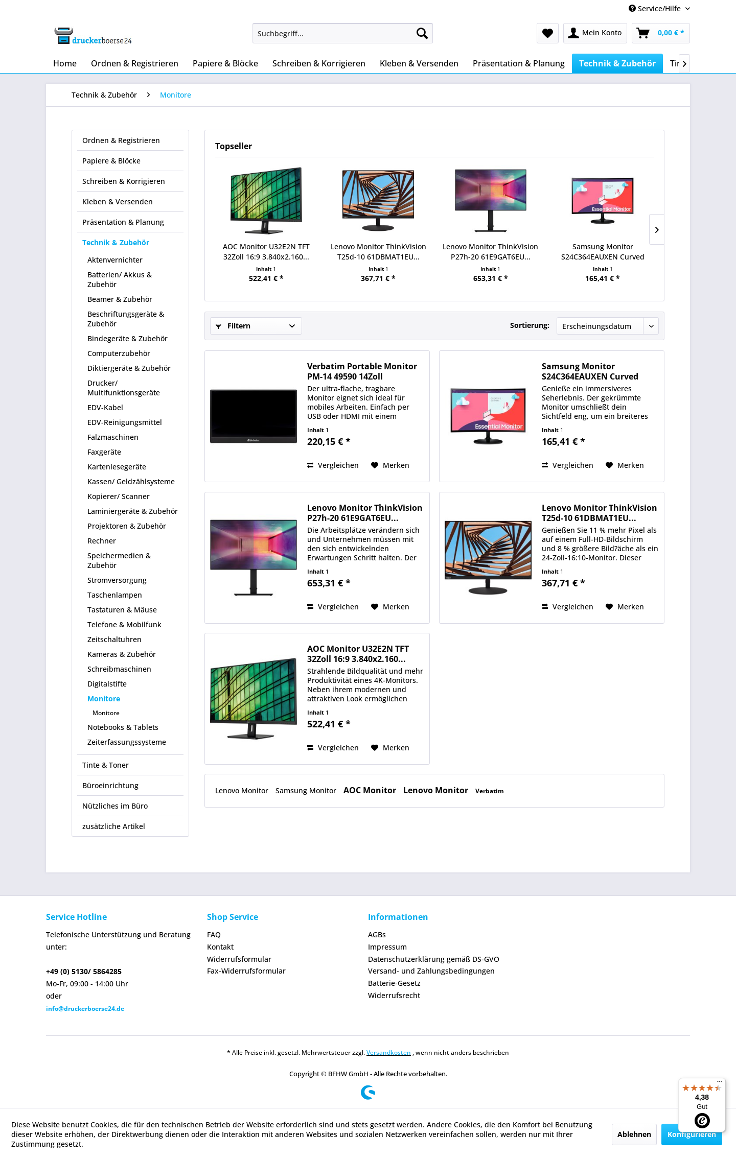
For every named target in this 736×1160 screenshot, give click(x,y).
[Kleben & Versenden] (419, 63)
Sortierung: (529, 325)
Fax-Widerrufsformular (246, 971)
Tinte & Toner (105, 765)
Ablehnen (634, 1134)
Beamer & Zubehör (119, 299)
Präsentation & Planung (123, 222)
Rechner (101, 541)
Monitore (103, 698)
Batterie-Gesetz (394, 983)
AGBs (377, 934)
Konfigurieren (692, 1134)
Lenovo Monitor (242, 790)
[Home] (65, 63)
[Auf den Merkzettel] (390, 465)
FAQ (214, 934)
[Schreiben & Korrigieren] (319, 63)
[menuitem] (342, 33)
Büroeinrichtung (110, 785)
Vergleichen (333, 465)
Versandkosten (388, 1052)
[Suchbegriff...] (342, 33)
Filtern (233, 325)
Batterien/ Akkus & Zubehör (119, 279)
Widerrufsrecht (394, 995)
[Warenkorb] (661, 33)
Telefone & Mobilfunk (124, 624)
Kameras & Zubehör (121, 654)
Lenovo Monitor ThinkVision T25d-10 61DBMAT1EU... (378, 252)
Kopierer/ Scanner (118, 496)
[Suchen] (422, 33)
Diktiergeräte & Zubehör (129, 368)
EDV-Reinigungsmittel (124, 422)
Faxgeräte (104, 452)
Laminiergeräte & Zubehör (132, 511)
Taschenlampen (114, 595)
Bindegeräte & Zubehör (127, 338)
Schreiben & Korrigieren (123, 181)
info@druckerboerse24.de (85, 1008)
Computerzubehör (118, 353)
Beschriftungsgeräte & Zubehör (125, 318)
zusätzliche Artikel (113, 826)
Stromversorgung (117, 580)
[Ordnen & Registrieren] (135, 63)
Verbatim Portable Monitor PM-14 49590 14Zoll (362, 371)
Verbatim (489, 791)
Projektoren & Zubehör (126, 526)
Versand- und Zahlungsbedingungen (431, 971)
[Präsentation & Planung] (519, 63)
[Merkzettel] (548, 33)
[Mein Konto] (595, 33)
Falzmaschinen (113, 437)
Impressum (387, 947)
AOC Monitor (370, 790)
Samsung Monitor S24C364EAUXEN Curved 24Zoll (603, 252)
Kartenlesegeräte (116, 466)
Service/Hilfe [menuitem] (656, 8)
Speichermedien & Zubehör (119, 560)
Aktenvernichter (115, 260)
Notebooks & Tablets (122, 727)
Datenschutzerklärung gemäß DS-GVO (433, 959)
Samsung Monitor (306, 790)
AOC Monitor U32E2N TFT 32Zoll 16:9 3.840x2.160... (266, 252)
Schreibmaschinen (119, 669)
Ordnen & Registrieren (121, 140)
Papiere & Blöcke (111, 160)
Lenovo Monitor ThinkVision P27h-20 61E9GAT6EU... (490, 252)
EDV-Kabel (105, 407)
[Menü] (720, 1084)
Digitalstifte (107, 684)
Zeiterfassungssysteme (126, 742)
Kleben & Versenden (117, 201)
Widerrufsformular (239, 959)
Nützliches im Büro (115, 806)
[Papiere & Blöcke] (225, 63)
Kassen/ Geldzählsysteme (131, 481)
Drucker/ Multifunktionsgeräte (123, 387)
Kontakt (220, 947)
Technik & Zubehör (115, 242)
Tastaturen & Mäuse (122, 609)
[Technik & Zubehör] (617, 63)
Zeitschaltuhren (114, 639)
